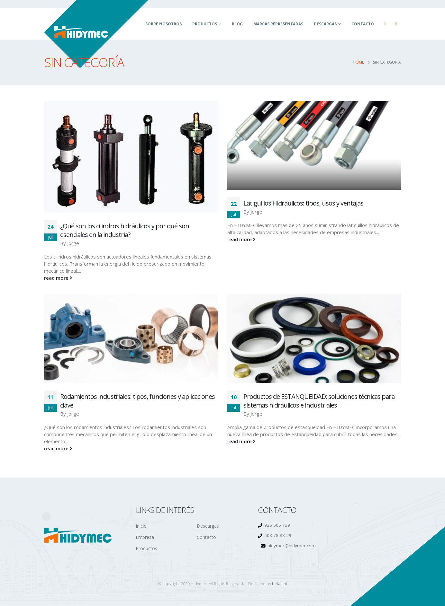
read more (58, 278)
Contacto (362, 24)
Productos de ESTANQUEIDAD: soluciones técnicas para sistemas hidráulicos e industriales (319, 400)
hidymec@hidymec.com (292, 546)
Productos (204, 24)
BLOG (237, 24)
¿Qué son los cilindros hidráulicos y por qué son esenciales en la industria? (124, 230)
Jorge (73, 243)
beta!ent (279, 583)
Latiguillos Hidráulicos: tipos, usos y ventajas (303, 203)
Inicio (141, 526)
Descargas (325, 24)
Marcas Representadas (278, 24)
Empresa (145, 537)
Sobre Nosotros (163, 24)
